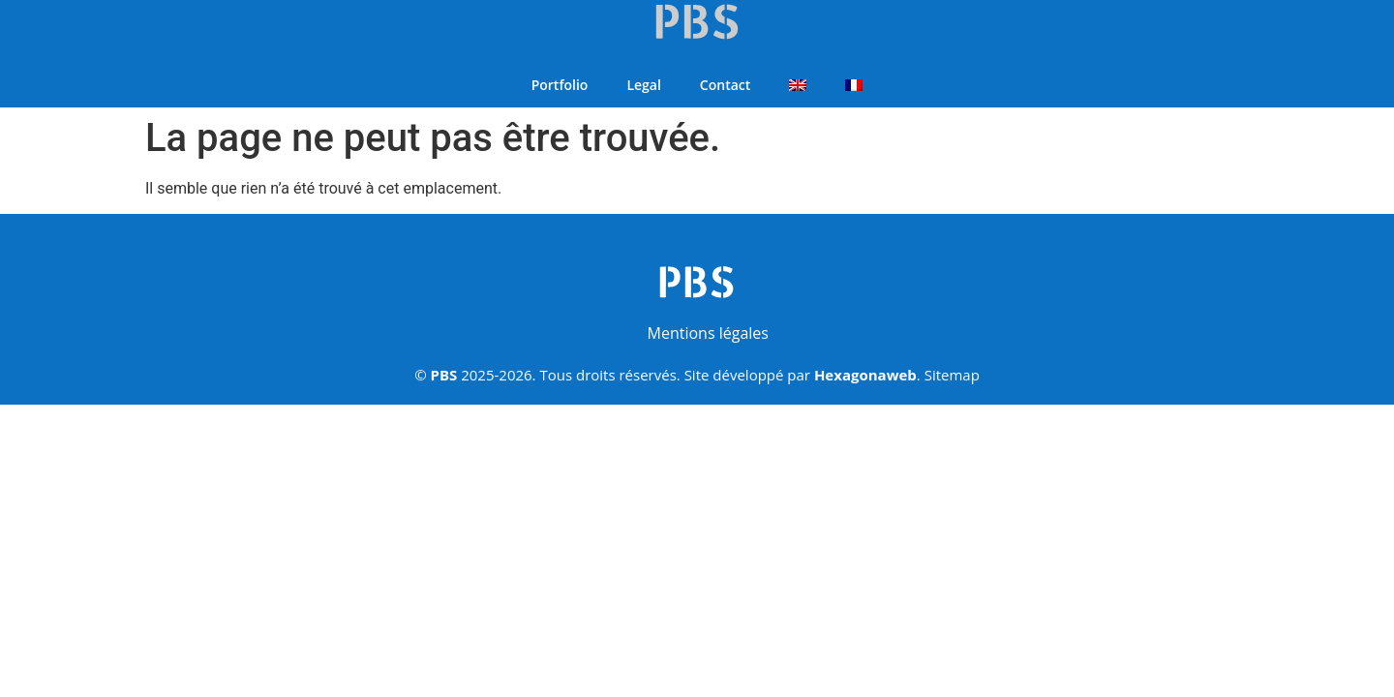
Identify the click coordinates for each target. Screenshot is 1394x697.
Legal (643, 85)
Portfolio (560, 85)
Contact (725, 85)
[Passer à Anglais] (798, 85)
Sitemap (952, 374)
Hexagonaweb (865, 374)
